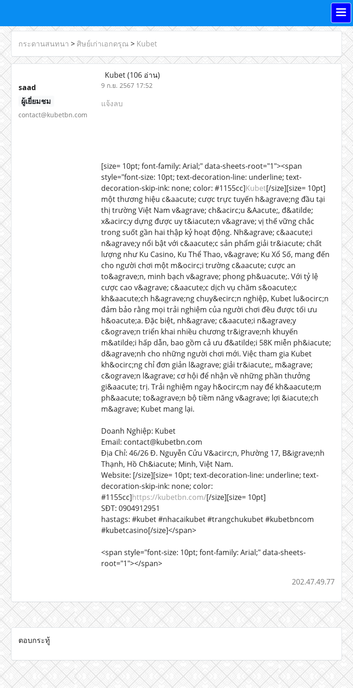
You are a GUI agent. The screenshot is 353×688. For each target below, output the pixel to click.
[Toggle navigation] (341, 13)
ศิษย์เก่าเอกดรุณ (103, 44)
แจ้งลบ (112, 103)
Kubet (147, 44)
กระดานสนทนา (43, 44)
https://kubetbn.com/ (169, 497)
